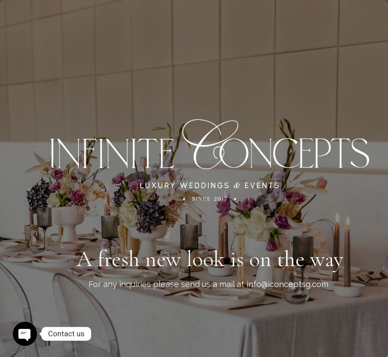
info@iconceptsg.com (287, 284)
